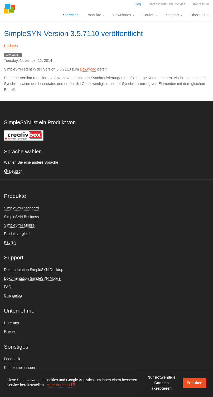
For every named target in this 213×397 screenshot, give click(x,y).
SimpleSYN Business (21, 217)
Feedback (12, 359)
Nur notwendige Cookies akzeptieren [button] (162, 382)
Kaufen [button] (150, 15)
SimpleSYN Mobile (19, 225)
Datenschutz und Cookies (167, 4)
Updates (11, 46)
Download (88, 69)
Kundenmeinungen (19, 367)
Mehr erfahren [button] (58, 385)
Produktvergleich (17, 234)
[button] (13, 171)
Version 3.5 (13, 55)
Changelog (13, 295)
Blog (137, 4)
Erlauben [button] (194, 383)
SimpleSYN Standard (21, 208)
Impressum (201, 4)
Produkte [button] (95, 15)
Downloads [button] (124, 15)
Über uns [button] (199, 15)
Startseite (71, 15)
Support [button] (174, 15)
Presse (10, 331)
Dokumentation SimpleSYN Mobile (32, 278)
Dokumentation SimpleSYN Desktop (33, 270)
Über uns (11, 323)
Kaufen (10, 242)
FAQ (7, 287)
